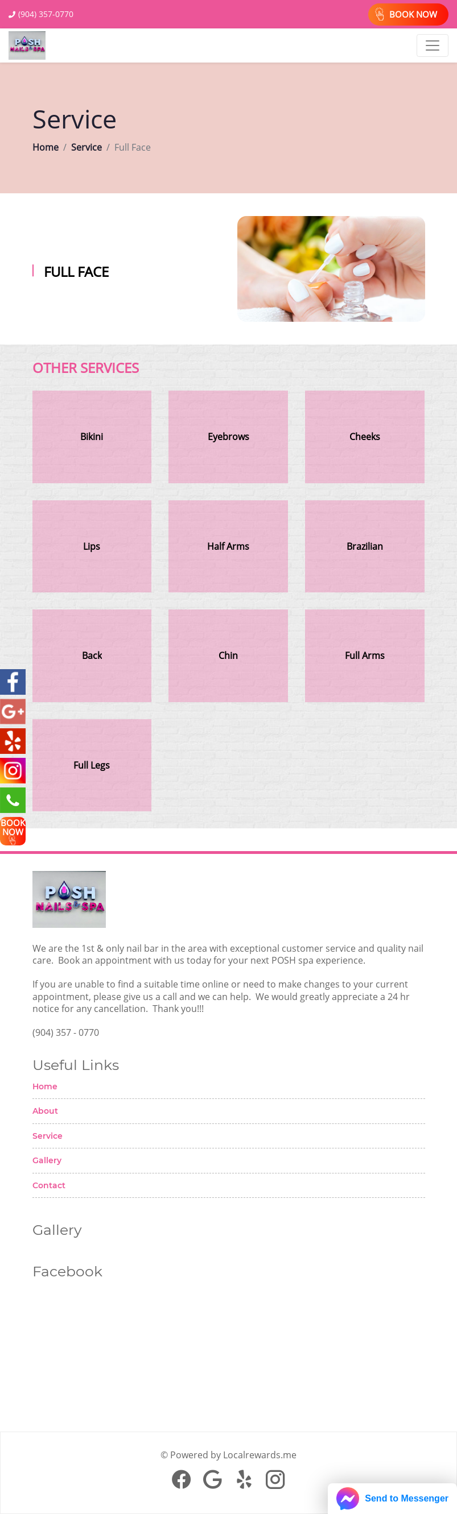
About (45, 1111)
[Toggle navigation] (432, 45)
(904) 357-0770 (45, 14)
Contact (48, 1185)
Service (86, 148)
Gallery (46, 1160)
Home (45, 148)
